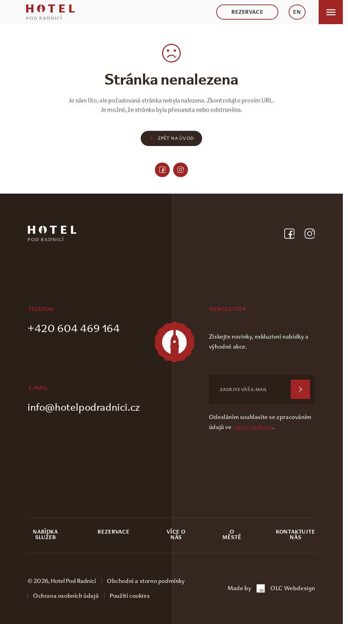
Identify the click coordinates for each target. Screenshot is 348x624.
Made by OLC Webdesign (271, 588)
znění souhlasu (252, 427)
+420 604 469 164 (74, 328)
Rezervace (247, 12)
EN (297, 12)
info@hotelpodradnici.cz (84, 407)
